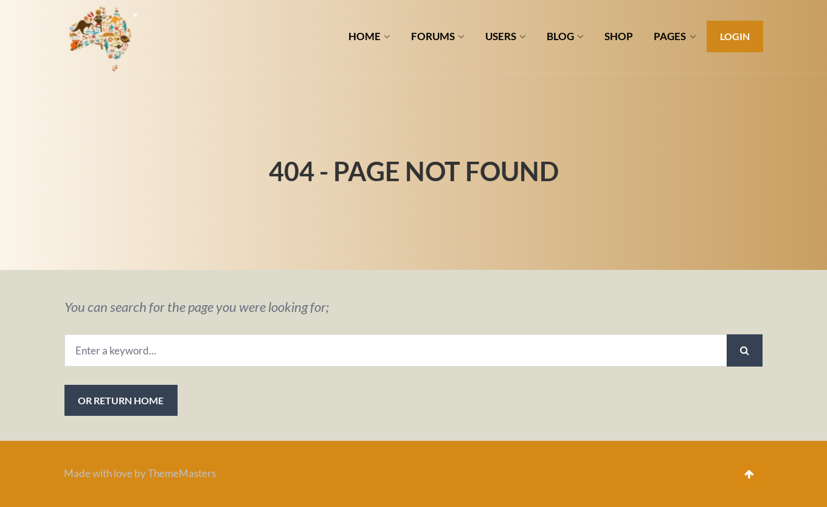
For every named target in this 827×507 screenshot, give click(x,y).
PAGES (670, 36)
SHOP (618, 36)
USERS (500, 36)
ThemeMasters (182, 473)
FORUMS (433, 36)
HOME (364, 36)
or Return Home (121, 400)
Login (735, 36)
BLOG (560, 36)
